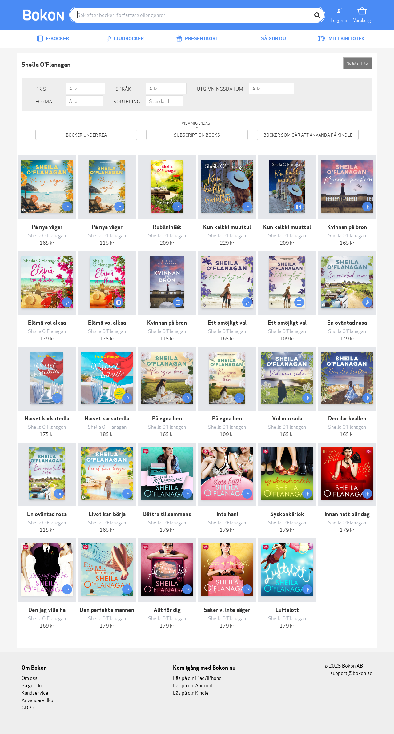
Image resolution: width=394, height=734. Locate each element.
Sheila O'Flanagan (47, 235)
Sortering (126, 101)
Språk (123, 88)
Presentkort (197, 38)
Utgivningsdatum (220, 88)
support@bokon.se (348, 672)
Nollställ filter (358, 63)
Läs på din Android (192, 684)
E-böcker (53, 38)
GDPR (28, 707)
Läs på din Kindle (191, 692)
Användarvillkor (38, 699)
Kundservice (35, 692)
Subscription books (197, 134)
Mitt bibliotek (341, 38)
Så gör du (269, 38)
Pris (40, 88)
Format (45, 101)
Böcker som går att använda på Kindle (307, 134)
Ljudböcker (125, 38)
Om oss (30, 677)
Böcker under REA (86, 134)
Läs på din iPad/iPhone (197, 677)
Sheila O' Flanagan (107, 426)
